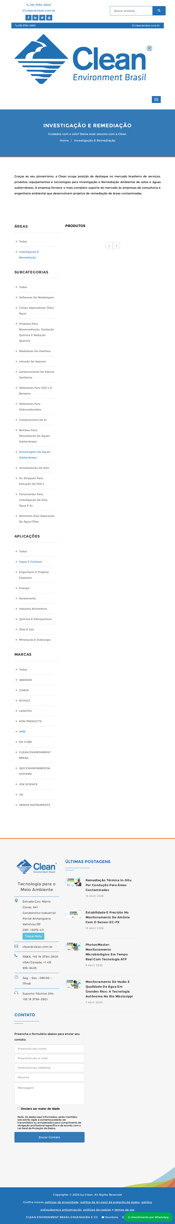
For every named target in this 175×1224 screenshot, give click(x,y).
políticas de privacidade (62, 1202)
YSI (21, 794)
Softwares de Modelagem (36, 297)
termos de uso (125, 1209)
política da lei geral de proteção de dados (110, 1202)
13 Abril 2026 (95, 928)
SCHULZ (24, 700)
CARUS (24, 690)
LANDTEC (25, 710)
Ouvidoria (110, 1217)
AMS (22, 731)
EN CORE (25, 741)
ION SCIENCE (28, 784)
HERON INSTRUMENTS (34, 804)
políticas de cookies (97, 1209)
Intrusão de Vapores (32, 361)
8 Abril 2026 (94, 965)
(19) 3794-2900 (39, 5)
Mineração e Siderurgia (35, 639)
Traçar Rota (33, 936)
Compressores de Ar (33, 419)
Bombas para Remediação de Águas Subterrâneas (34, 435)
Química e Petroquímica (35, 619)
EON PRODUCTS (30, 721)
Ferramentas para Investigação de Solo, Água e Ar (33, 500)
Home (64, 140)
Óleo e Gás (26, 629)
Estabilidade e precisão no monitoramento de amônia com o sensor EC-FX (108, 917)
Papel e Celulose (30, 561)
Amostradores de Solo (34, 467)
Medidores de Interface (35, 351)
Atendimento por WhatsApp (148, 1217)
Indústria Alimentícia (33, 608)
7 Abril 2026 (94, 1002)
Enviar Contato (49, 1137)
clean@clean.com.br (39, 10)
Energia (24, 588)
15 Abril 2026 (95, 895)
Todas (23, 241)
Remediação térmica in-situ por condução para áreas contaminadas (109, 885)
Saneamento (27, 598)
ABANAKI (25, 679)
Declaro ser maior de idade (38, 1108)
